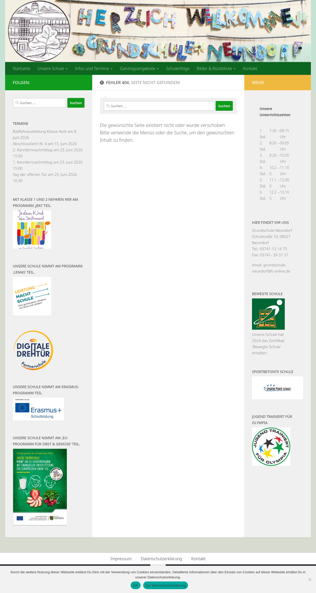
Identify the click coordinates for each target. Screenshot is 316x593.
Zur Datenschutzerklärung (166, 585)
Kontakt (250, 68)
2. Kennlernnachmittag (32, 149)
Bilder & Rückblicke (214, 68)
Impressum (120, 558)
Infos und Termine (92, 68)
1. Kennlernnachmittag (32, 162)
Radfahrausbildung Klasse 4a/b (40, 131)
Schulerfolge (177, 68)
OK (135, 585)
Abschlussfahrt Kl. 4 (30, 143)
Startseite (21, 68)
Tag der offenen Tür (30, 174)
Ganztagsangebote (137, 68)
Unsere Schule (50, 68)
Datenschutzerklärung (161, 558)
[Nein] (309, 579)
